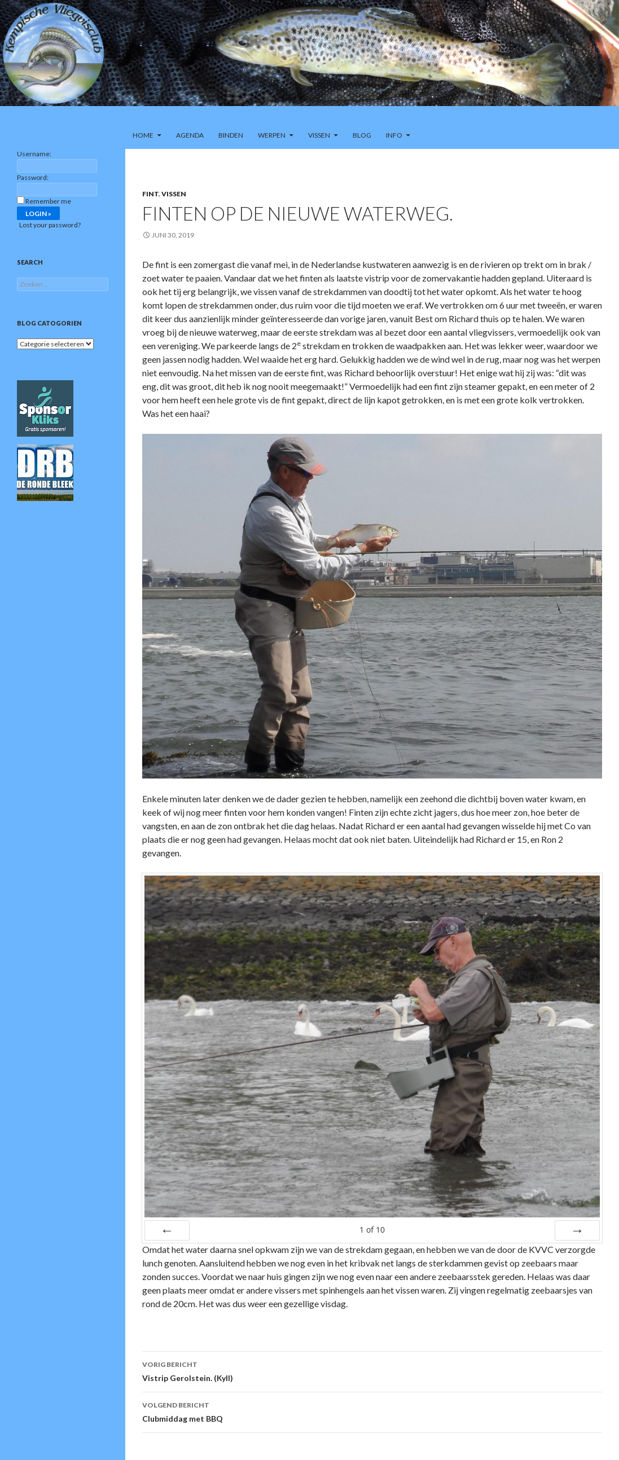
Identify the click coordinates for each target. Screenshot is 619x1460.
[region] (309, 61)
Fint (150, 194)
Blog (362, 135)
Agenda (190, 135)
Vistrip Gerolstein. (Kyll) (372, 1370)
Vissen (319, 135)
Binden (230, 135)
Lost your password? (50, 225)
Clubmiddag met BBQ (372, 1411)
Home (143, 135)
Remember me (48, 201)
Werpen (272, 135)
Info (394, 135)
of (372, 1229)
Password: (33, 177)
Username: (34, 153)
